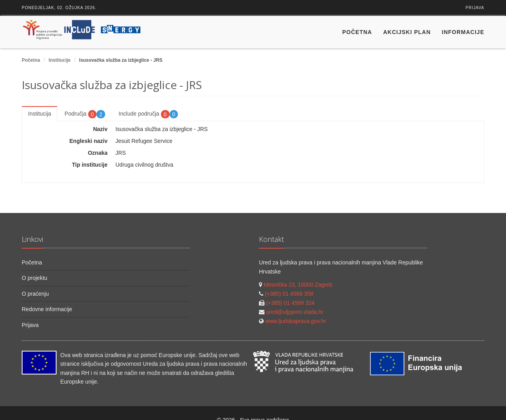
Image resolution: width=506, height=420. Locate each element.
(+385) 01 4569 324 (290, 303)
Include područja (148, 114)
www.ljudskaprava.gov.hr (295, 321)
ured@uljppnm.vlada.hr (294, 312)
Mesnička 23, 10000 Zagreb (298, 284)
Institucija (39, 113)
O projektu (34, 278)
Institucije (60, 60)
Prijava (475, 8)
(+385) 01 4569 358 (289, 294)
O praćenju (35, 294)
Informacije (463, 32)
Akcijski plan (406, 32)
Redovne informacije (47, 309)
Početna (357, 32)
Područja (84, 114)
